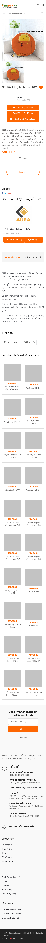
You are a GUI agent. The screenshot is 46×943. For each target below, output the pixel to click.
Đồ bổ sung (7, 857)
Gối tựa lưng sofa (11, 342)
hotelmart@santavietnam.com (28, 788)
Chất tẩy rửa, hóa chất (11, 877)
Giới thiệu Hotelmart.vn (11, 910)
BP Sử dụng (7, 889)
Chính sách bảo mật (10, 918)
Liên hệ (32, 240)
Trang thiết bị (7, 861)
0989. (23, 113)
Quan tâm (23, 172)
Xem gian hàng (14, 240)
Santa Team (18, 939)
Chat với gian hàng (23, 107)
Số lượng (23, 158)
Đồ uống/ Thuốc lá (10, 845)
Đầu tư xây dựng (9, 894)
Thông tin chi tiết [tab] (33, 257)
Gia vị (4, 853)
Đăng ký (23, 729)
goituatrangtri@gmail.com (23, 119)
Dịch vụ (5, 881)
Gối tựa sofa (29, 342)
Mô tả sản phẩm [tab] (12, 257)
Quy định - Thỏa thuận (11, 914)
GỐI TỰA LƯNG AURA (16, 229)
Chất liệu (19, 97)
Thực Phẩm (7, 849)
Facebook (22, 737)
